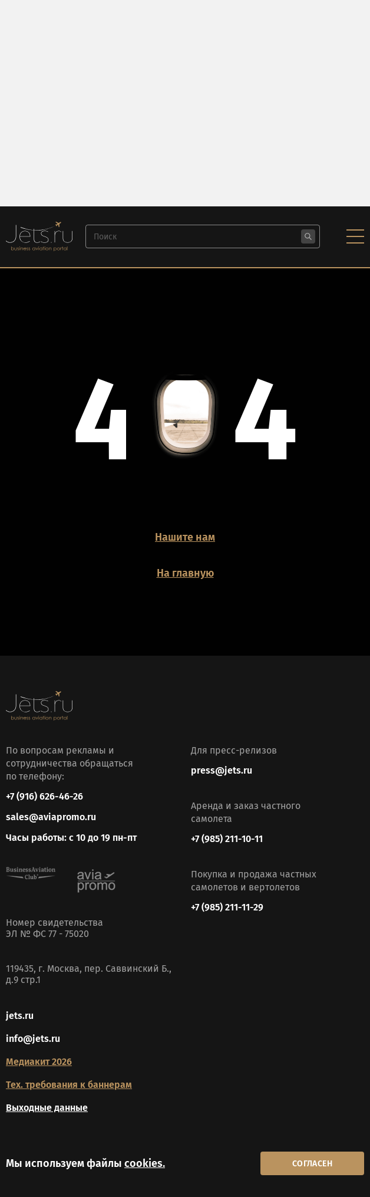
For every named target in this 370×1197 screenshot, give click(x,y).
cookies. (144, 1163)
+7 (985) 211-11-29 (227, 907)
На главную (185, 573)
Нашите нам (185, 537)
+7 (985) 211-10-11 (227, 838)
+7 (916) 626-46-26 (44, 796)
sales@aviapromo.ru (51, 817)
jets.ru (20, 1015)
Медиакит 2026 (39, 1061)
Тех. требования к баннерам (69, 1084)
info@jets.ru (33, 1038)
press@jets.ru (221, 770)
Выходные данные (47, 1107)
